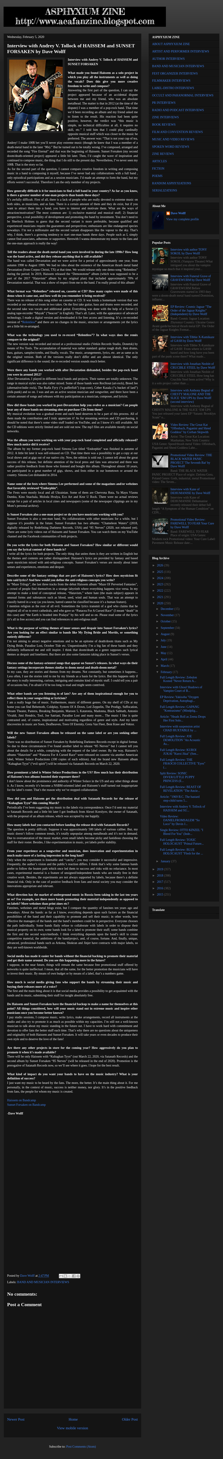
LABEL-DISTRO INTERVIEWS (173, 88)
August (165, 634)
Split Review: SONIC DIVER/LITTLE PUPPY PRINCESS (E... (177, 777)
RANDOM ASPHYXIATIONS (171, 183)
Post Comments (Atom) (81, 1446)
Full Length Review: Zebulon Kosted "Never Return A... (178, 679)
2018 (160, 875)
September (168, 628)
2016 (160, 888)
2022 (160, 590)
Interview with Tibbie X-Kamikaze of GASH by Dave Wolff (192, 339)
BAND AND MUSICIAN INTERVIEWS (43, 1282)
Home (73, 1419)
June (164, 646)
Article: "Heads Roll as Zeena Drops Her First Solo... (183, 718)
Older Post (130, 1419)
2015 (160, 894)
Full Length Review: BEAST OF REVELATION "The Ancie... (180, 788)
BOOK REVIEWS (164, 124)
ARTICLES (159, 161)
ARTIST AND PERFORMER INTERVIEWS (180, 51)
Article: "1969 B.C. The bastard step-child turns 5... (180, 798)
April (164, 659)
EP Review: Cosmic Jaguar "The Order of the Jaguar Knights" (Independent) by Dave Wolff (191, 310)
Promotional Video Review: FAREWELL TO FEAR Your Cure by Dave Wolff (192, 523)
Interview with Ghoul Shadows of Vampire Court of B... (181, 689)
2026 (160, 565)
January (166, 861)
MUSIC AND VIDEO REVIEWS (173, 139)
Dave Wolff (178, 213)
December (167, 609)
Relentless (28, 322)
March (165, 665)
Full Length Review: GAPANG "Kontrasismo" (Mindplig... (179, 708)
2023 (160, 584)
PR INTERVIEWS (164, 102)
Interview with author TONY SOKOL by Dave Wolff (189, 251)
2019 (160, 869)
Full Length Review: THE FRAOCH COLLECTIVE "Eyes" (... (182, 763)
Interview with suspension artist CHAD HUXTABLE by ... (180, 728)
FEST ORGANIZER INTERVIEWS (175, 73)
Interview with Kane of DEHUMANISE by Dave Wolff (190, 491)
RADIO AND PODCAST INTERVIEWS (178, 110)
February (167, 672)
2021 (160, 597)
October (166, 621)
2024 (160, 578)
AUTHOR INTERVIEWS (168, 58)
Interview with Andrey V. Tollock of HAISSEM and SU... (182, 808)
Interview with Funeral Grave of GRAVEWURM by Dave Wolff (191, 278)
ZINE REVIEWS (163, 154)
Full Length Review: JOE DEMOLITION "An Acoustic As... (180, 740)
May (164, 653)
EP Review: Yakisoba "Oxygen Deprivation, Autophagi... (179, 698)
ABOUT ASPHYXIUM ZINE (171, 44)
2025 (160, 572)
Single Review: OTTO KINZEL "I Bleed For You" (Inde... (181, 831)
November (168, 615)
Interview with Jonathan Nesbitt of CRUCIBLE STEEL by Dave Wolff (193, 365)
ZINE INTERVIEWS (165, 117)
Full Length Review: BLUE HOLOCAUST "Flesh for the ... (181, 851)
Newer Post (16, 1419)
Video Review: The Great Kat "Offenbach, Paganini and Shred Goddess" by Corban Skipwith (191, 428)
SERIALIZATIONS (164, 190)
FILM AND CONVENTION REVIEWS (177, 132)
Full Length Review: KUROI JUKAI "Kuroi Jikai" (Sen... (179, 751)
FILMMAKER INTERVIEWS (171, 80)
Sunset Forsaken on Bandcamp (26, 1104)
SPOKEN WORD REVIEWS (170, 146)
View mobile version (72, 1428)
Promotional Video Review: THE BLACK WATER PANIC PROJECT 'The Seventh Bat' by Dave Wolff (191, 460)
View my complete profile (182, 219)
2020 (160, 603)
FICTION (158, 168)
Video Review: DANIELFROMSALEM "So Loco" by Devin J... (180, 820)
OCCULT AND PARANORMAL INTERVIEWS (182, 95)
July (164, 640)
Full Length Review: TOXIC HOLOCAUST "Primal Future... (182, 841)
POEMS (157, 176)
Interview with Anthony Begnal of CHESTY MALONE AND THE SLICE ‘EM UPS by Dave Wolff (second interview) (192, 396)
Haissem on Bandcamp (21, 1100)
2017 (160, 881)
